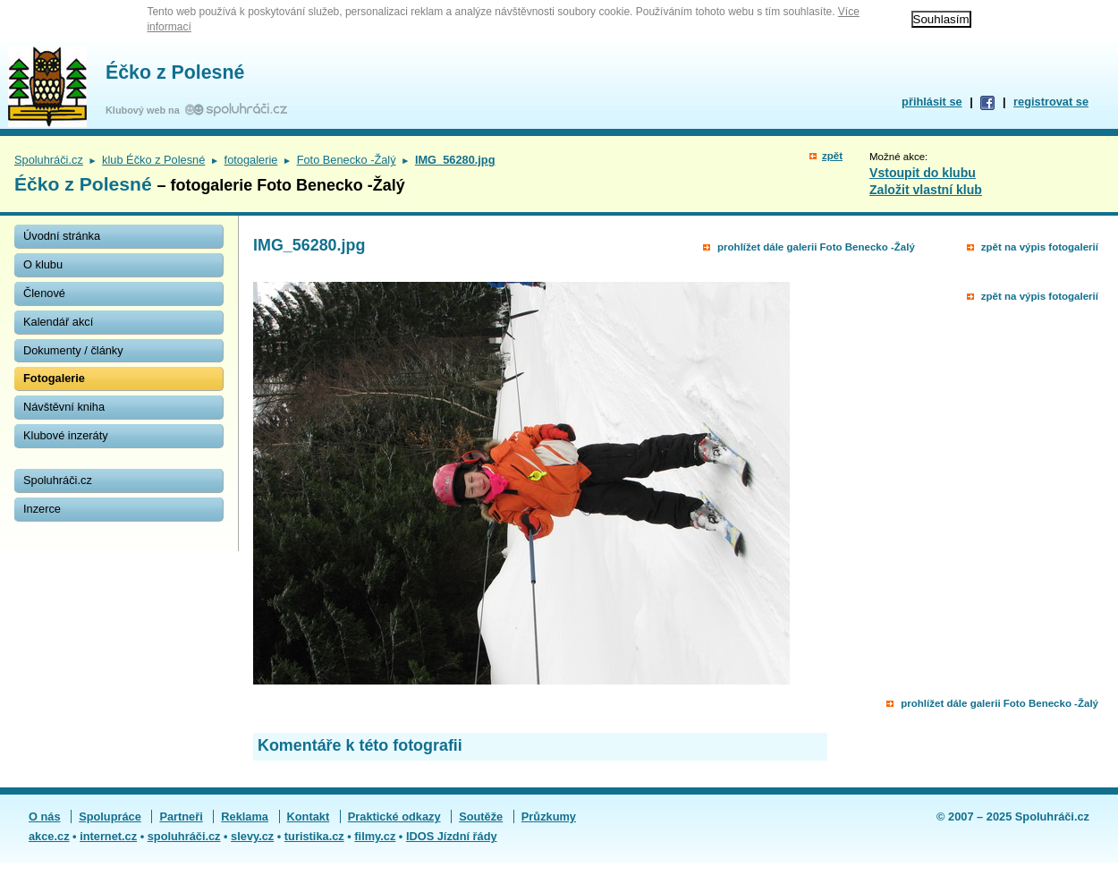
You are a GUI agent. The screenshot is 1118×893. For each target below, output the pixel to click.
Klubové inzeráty (65, 435)
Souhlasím (941, 19)
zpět (832, 155)
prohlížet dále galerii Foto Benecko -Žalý (816, 247)
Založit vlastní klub (925, 190)
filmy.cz (374, 836)
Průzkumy (548, 816)
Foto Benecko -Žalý (346, 159)
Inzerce (42, 508)
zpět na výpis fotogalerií (1039, 247)
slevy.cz (252, 836)
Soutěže (481, 816)
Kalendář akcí (58, 321)
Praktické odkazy (394, 816)
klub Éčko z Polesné (153, 159)
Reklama (244, 816)
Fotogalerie (54, 378)
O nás (45, 816)
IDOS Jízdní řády (451, 836)
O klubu (43, 264)
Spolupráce (110, 816)
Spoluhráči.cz (48, 159)
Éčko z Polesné (175, 72)
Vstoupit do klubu (922, 173)
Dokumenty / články (73, 350)
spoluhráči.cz (184, 836)
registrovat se (1050, 101)
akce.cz (49, 836)
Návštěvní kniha (64, 406)
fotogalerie (251, 159)
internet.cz (108, 836)
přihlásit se (932, 101)
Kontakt (308, 816)
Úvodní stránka (61, 235)
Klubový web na (145, 110)
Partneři (180, 816)
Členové (44, 293)
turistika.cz (314, 836)
